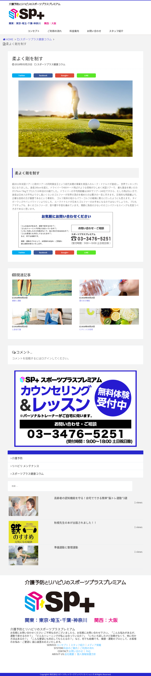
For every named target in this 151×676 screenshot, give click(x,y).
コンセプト (34, 31)
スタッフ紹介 (116, 31)
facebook (43, 75)
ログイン (46, 358)
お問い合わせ (94, 31)
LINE (86, 75)
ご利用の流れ (54, 31)
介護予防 (17, 458)
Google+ (64, 75)
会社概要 (69, 654)
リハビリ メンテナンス (25, 466)
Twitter (21, 75)
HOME (8, 39)
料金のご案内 (70, 648)
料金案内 (74, 31)
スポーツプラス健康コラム (34, 39)
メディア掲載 (94, 645)
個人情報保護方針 (86, 654)
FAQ (87, 651)
